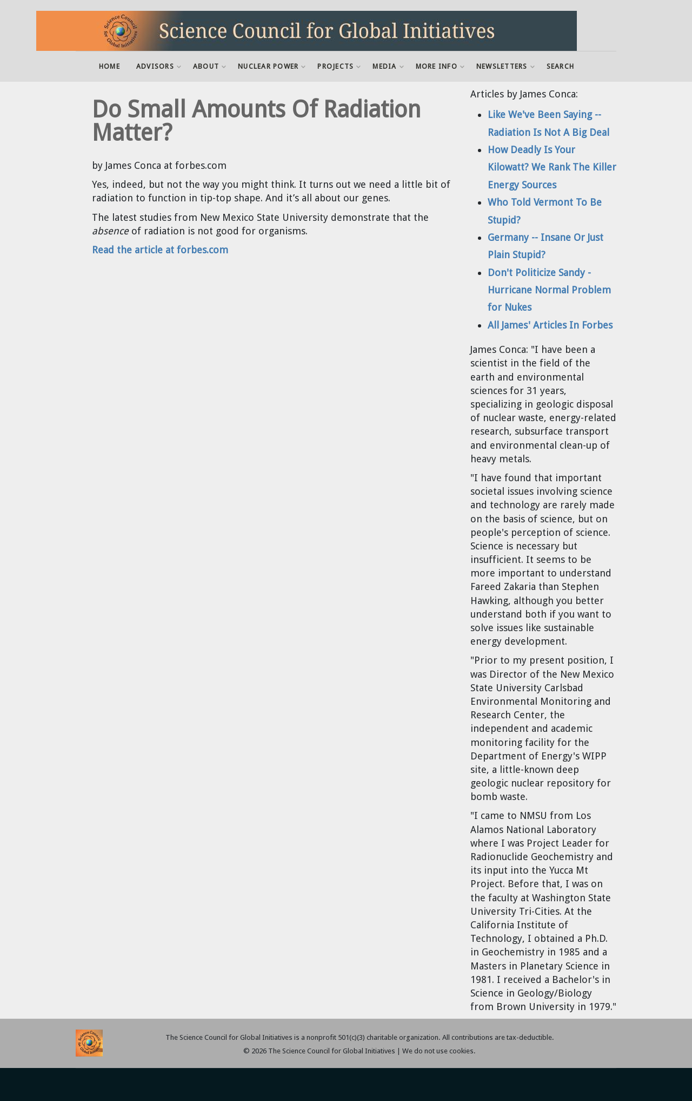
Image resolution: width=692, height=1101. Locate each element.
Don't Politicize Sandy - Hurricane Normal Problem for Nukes (549, 290)
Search (561, 66)
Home (109, 66)
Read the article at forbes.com (160, 249)
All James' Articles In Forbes (550, 325)
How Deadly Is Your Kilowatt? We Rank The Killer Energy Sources (552, 167)
